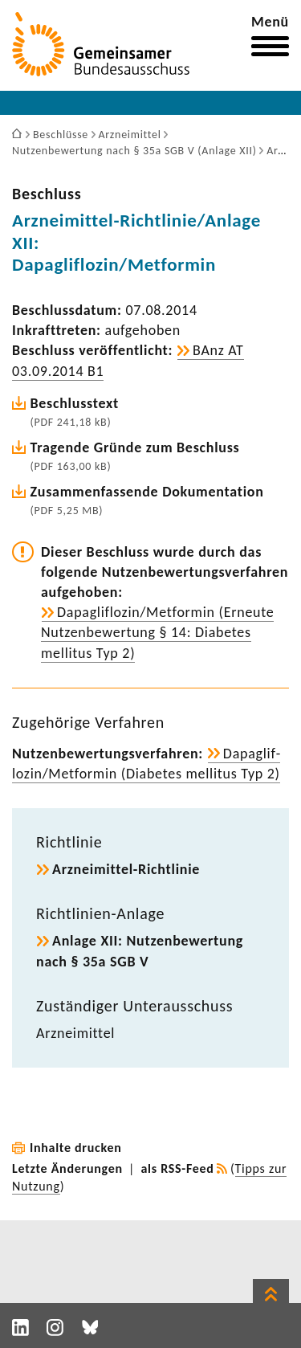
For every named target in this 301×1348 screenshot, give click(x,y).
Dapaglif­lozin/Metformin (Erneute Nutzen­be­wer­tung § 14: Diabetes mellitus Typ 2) (157, 632)
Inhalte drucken (76, 1147)
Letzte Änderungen (67, 1168)
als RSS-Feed (177, 1168)
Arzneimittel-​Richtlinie (126, 869)
